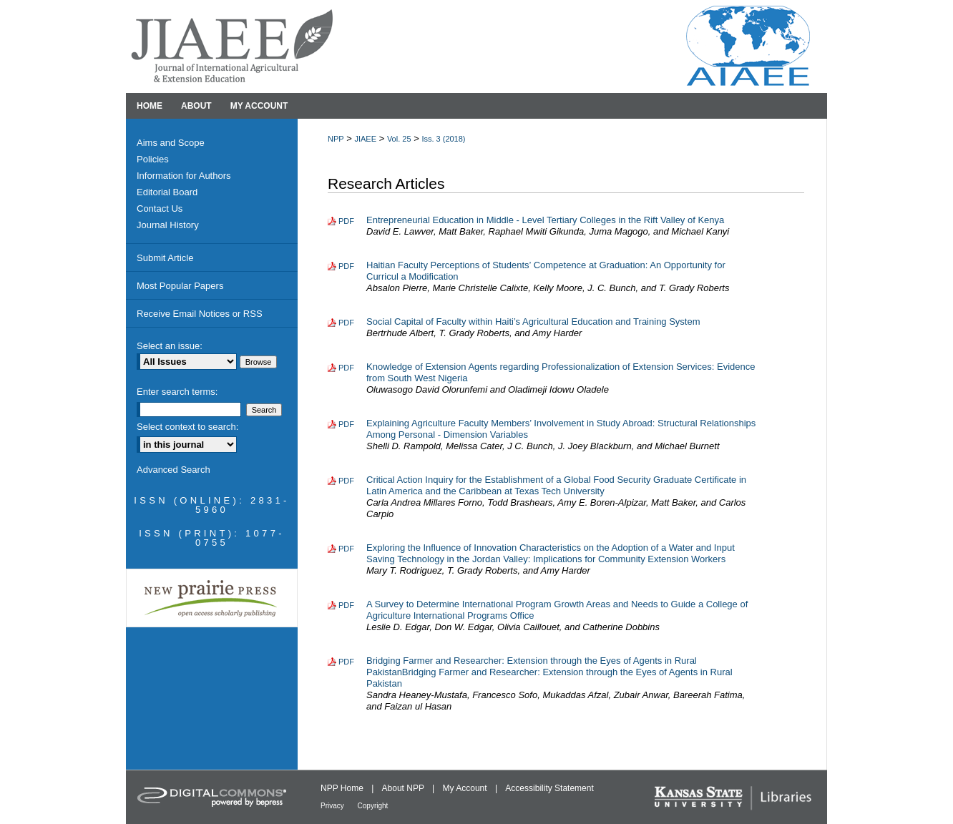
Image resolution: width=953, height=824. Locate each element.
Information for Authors (184, 175)
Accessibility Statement (549, 788)
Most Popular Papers (180, 285)
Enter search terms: (177, 391)
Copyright (373, 806)
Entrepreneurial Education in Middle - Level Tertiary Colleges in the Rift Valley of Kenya (545, 220)
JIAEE (365, 138)
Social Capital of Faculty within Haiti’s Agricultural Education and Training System (533, 321)
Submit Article (165, 257)
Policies (153, 159)
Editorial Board (167, 192)
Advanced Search (173, 469)
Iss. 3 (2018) (443, 138)
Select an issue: (169, 345)
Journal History (168, 225)
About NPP (404, 788)
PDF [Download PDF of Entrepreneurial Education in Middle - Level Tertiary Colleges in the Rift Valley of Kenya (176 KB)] (346, 221)
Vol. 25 (399, 138)
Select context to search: (187, 426)
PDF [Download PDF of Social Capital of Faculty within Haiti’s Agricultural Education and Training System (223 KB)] (346, 322)
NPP (336, 138)
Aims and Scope (171, 142)
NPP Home (343, 788)
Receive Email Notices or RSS (200, 313)
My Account (466, 788)
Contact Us (159, 208)
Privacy (333, 806)
